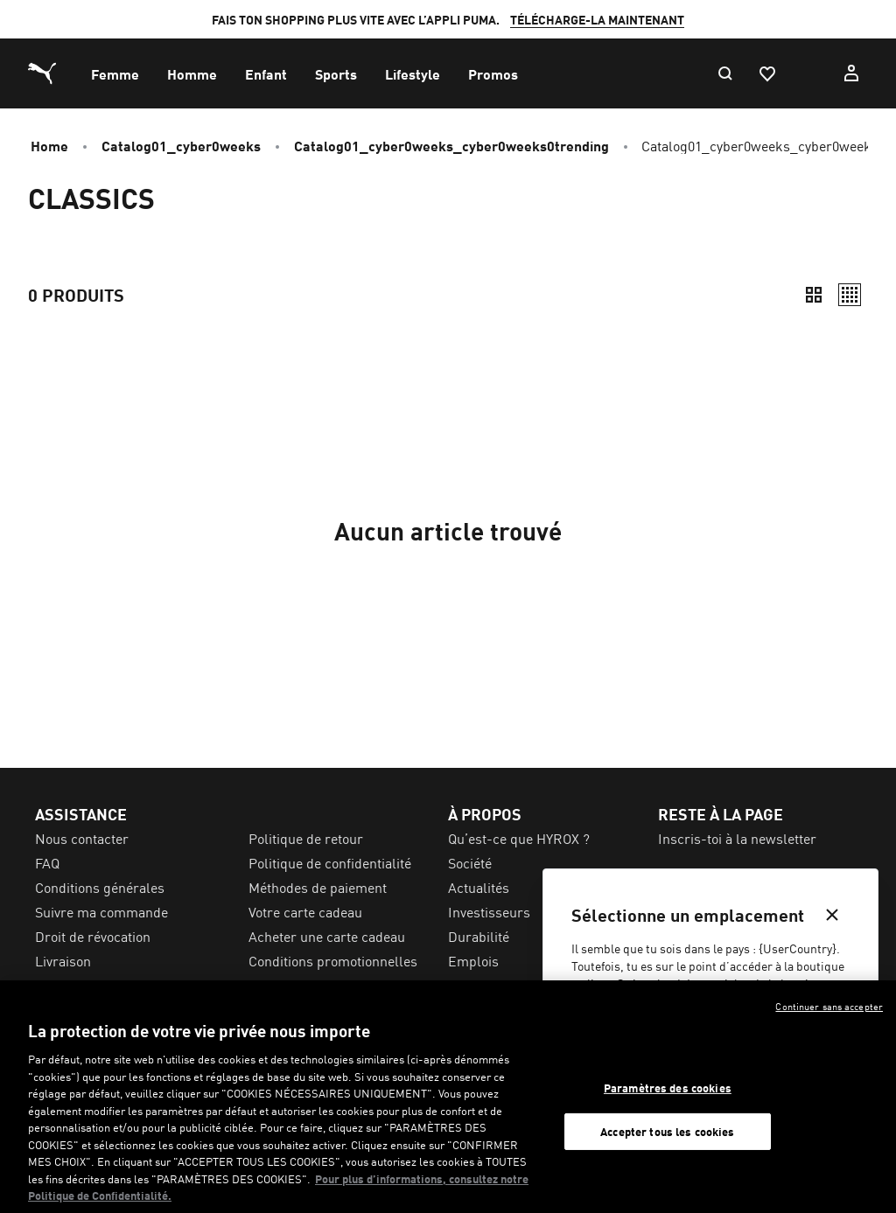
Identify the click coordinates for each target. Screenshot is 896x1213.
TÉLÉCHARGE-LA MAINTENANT (597, 19)
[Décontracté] (849, 294)
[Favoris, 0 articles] (766, 73)
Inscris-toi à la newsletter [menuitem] (737, 837)
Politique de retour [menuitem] (305, 837)
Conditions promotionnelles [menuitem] (332, 960)
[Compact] (813, 294)
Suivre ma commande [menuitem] (101, 911)
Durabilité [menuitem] (478, 935)
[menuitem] (115, 73)
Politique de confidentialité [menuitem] (329, 862)
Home (49, 145)
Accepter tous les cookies (667, 1131)
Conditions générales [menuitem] (99, 886)
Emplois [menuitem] (473, 960)
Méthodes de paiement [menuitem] (317, 886)
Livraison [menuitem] (63, 960)
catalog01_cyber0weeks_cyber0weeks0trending (451, 145)
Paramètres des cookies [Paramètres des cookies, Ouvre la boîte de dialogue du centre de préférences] (668, 1087)
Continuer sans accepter (829, 1006)
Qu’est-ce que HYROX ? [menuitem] (519, 837)
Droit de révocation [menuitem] (92, 935)
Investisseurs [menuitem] (489, 911)
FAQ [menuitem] (47, 862)
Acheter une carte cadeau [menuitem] (326, 935)
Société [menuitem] (470, 862)
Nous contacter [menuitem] (82, 837)
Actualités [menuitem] (478, 886)
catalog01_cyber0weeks (181, 145)
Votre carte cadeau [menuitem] (305, 911)
